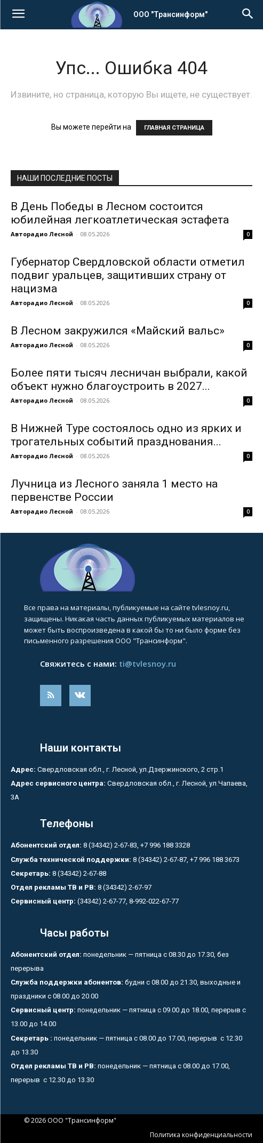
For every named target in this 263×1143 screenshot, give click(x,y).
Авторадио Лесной (42, 234)
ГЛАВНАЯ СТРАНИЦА (174, 127)
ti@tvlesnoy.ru (147, 663)
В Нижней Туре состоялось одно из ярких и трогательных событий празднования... (126, 435)
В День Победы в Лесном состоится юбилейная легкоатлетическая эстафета (120, 213)
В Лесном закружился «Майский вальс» (118, 330)
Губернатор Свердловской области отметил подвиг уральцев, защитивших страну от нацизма (128, 275)
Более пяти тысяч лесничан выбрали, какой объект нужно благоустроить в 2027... (129, 379)
